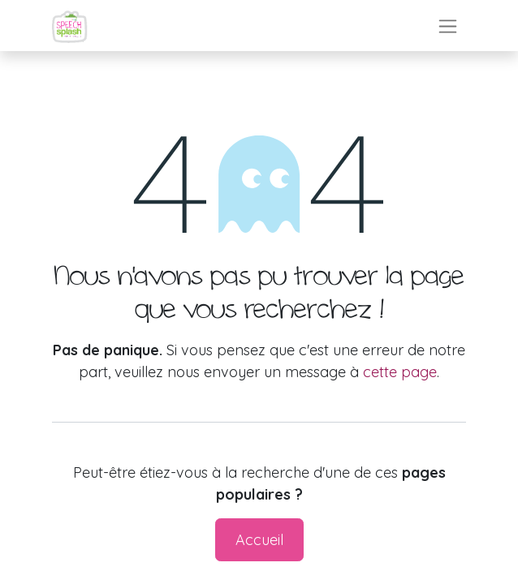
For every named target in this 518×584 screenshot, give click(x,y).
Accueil (259, 539)
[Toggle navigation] (448, 25)
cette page (400, 372)
